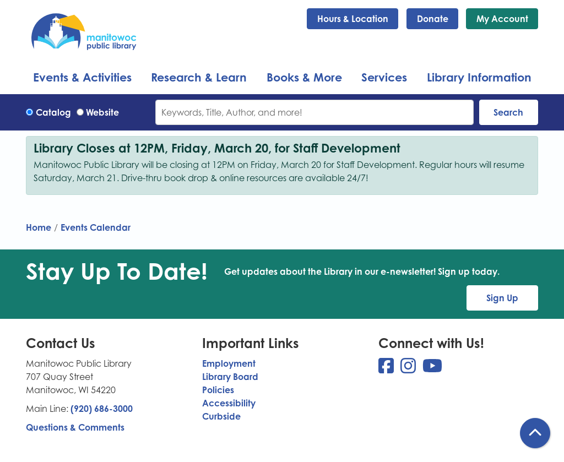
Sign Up (502, 297)
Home (38, 227)
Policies (218, 389)
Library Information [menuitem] (479, 77)
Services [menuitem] (384, 77)
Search (508, 112)
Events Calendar (96, 227)
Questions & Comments (75, 427)
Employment (229, 363)
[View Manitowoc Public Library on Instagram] (409, 368)
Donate (432, 18)
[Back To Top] (535, 433)
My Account (502, 18)
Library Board (230, 376)
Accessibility (229, 403)
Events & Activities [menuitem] (82, 77)
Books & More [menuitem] (304, 77)
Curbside (221, 416)
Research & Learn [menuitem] (199, 77)
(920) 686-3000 (101, 408)
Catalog (53, 112)
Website (102, 112)
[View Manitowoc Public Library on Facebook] (387, 368)
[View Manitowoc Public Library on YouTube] (432, 368)
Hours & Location (352, 18)
